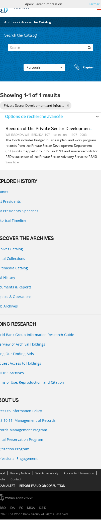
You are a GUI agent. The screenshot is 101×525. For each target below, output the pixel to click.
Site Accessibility (46, 473)
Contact (16, 479)
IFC (21, 508)
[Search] (50, 47)
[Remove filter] (68, 105)
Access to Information (79, 473)
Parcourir (44, 67)
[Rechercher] (89, 47)
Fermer (94, 4)
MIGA (31, 508)
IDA (12, 508)
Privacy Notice (20, 473)
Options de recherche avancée (34, 116)
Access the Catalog (36, 22)
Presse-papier (83, 67)
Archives (11, 22)
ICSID (42, 508)
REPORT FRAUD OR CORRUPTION (42, 486)
